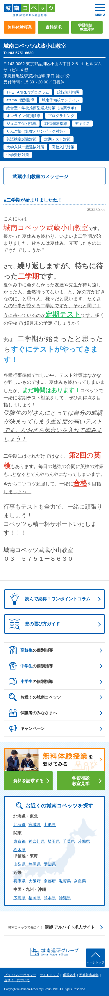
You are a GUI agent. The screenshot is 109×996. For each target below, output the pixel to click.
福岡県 (34, 898)
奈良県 (80, 881)
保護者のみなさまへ (33, 713)
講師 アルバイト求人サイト (51, 927)
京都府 (50, 881)
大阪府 (34, 881)
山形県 (50, 824)
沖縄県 (65, 898)
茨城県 (84, 841)
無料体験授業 (20, 27)
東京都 (19, 841)
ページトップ (95, 962)
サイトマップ (49, 975)
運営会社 (69, 975)
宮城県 (34, 824)
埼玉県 (54, 841)
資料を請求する (28, 780)
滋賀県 (65, 881)
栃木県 (19, 849)
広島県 (19, 898)
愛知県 (50, 864)
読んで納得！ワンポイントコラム (48, 599)
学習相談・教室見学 (87, 27)
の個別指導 (31, 650)
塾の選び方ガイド (34, 624)
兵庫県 (19, 881)
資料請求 (53, 27)
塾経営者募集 (89, 975)
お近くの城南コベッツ (35, 697)
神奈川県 (36, 841)
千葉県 (69, 841)
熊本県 (50, 898)
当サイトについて (17, 980)
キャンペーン (27, 728)
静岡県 (34, 864)
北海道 (19, 824)
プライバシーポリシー (20, 975)
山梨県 (19, 864)
